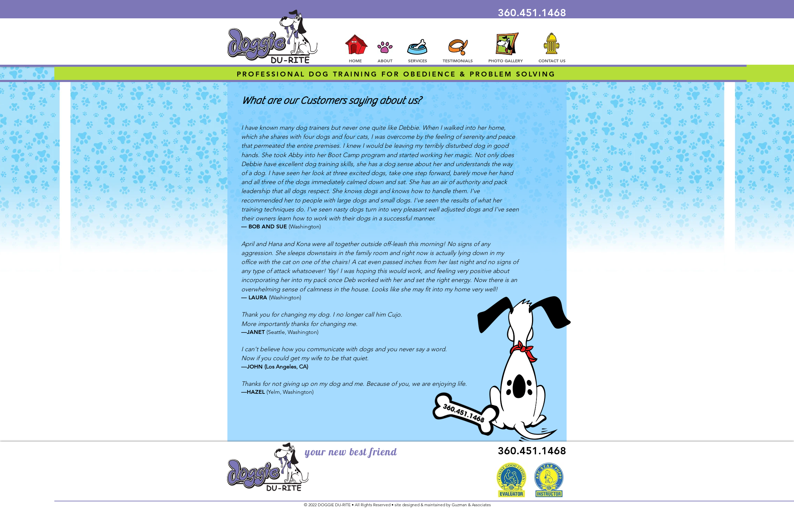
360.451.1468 (532, 13)
